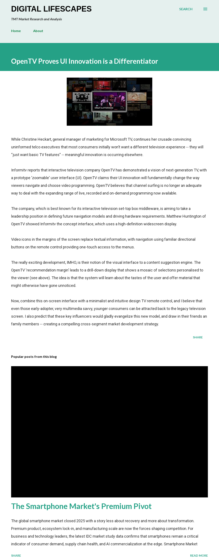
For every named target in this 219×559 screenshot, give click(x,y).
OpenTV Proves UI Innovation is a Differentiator (84, 61)
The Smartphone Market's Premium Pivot (81, 506)
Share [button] (198, 337)
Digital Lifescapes (51, 8)
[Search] (185, 9)
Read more (199, 555)
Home (16, 31)
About (38, 31)
